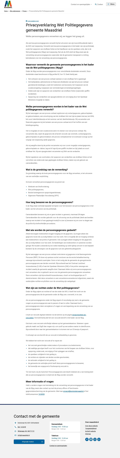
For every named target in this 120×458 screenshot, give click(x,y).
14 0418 (41, 394)
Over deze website (91, 426)
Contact (81, 4)
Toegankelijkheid (90, 428)
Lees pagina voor (32, 21)
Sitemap (88, 434)
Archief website (90, 431)
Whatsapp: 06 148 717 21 (26, 431)
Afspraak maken (33, 442)
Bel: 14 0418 (22, 427)
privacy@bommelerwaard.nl (73, 391)
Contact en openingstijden (58, 446)
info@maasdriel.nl (24, 435)
